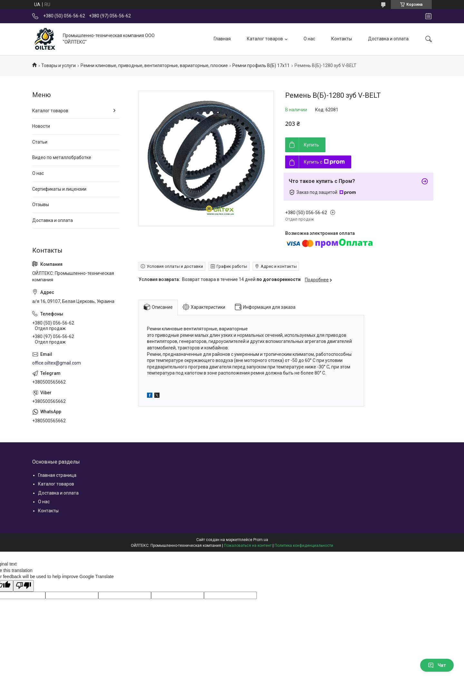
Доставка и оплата (388, 38)
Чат (437, 665)
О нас (309, 38)
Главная (222, 38)
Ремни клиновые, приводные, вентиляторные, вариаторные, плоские (154, 65)
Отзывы (40, 204)
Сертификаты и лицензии (59, 189)
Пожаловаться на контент (248, 545)
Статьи (39, 142)
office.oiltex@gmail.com (56, 363)
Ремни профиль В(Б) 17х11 (261, 65)
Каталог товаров (265, 38)
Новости (41, 126)
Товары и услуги (58, 65)
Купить (311, 144)
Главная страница (57, 475)
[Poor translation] (23, 586)
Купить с (324, 162)
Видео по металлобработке (61, 157)
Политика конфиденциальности (304, 545)
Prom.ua (260, 539)
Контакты (341, 38)
